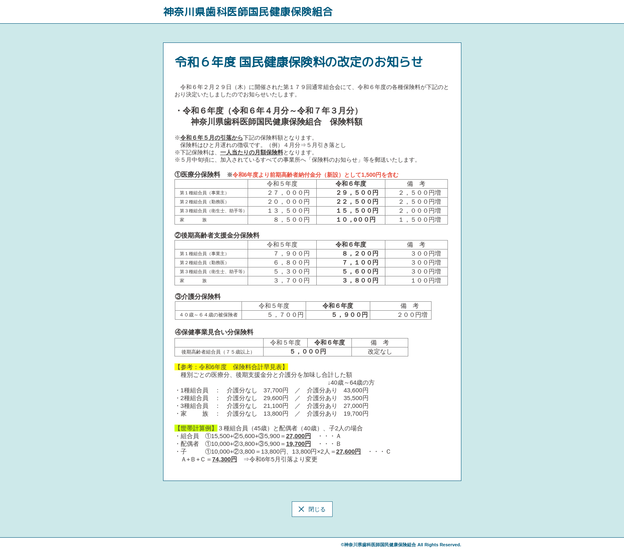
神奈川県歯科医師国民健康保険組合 (248, 11)
